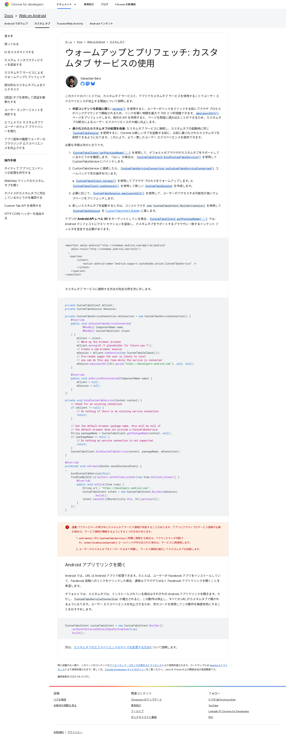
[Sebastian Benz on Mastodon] (88, 85)
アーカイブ (137, 711)
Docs (8, 16)
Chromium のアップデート (146, 699)
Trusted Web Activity (70, 23)
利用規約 (59, 732)
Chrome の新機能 (125, 4)
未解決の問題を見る (65, 705)
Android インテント (101, 23)
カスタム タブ (117, 42)
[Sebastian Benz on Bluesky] (93, 85)
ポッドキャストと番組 (144, 717)
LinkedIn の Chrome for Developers (229, 711)
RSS (211, 717)
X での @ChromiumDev (222, 699)
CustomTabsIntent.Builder (122, 211)
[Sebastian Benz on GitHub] (83, 85)
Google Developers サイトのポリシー (125, 669)
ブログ (104, 4)
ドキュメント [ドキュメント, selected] (64, 4)
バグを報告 (60, 699)
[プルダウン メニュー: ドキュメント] (76, 4)
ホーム (68, 42)
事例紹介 (89, 4)
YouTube (213, 705)
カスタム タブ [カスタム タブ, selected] (42, 23)
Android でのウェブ (16, 23)
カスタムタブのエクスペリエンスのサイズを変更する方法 (112, 647)
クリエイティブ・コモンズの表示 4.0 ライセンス (136, 665)
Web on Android (32, 16)
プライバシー (75, 732)
